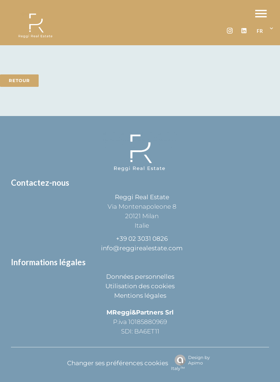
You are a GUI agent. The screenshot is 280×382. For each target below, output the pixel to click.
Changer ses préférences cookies (117, 363)
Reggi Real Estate (142, 197)
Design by (190, 363)
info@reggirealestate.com (142, 248)
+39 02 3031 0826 (142, 238)
